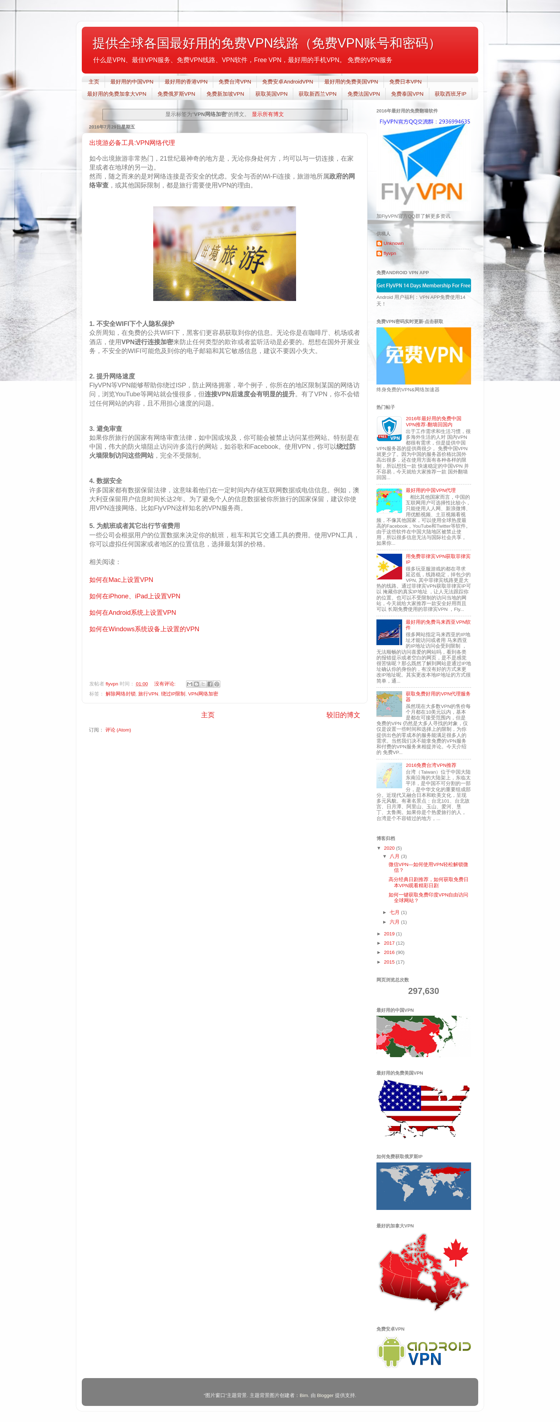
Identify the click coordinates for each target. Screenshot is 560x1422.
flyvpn (390, 253)
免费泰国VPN (407, 94)
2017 (390, 943)
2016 (390, 952)
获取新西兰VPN (317, 94)
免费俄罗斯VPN (176, 94)
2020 (390, 848)
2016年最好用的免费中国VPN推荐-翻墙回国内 (433, 421)
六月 (395, 922)
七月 (395, 912)
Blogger (325, 1395)
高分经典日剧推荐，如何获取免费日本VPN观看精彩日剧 (429, 882)
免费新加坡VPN (225, 94)
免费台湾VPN (235, 82)
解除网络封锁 (121, 694)
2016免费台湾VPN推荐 (431, 765)
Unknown (394, 243)
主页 (94, 82)
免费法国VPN (364, 94)
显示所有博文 (268, 114)
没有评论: (165, 684)
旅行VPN (148, 694)
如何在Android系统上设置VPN (132, 612)
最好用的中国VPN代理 (431, 490)
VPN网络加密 (203, 694)
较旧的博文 (343, 715)
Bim (304, 1395)
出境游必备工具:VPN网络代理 (132, 142)
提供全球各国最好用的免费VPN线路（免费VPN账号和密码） (266, 43)
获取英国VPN (271, 94)
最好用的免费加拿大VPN (116, 94)
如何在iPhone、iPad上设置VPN (134, 596)
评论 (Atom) (118, 730)
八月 (395, 856)
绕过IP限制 (173, 694)
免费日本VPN (405, 82)
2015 (390, 962)
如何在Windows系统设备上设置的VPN (144, 629)
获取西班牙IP (450, 94)
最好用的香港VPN (186, 82)
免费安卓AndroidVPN (287, 82)
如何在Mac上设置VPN (121, 579)
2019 (390, 933)
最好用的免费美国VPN (351, 82)
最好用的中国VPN (132, 82)
